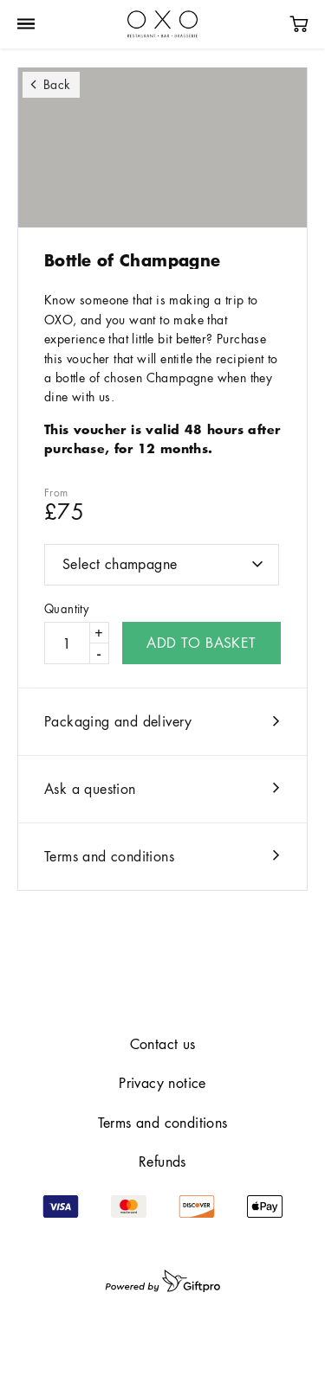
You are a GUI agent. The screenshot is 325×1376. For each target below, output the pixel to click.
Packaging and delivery (118, 721)
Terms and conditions (109, 856)
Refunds (162, 1161)
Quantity (66, 610)
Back (57, 84)
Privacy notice (162, 1082)
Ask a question (90, 788)
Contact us (163, 1043)
